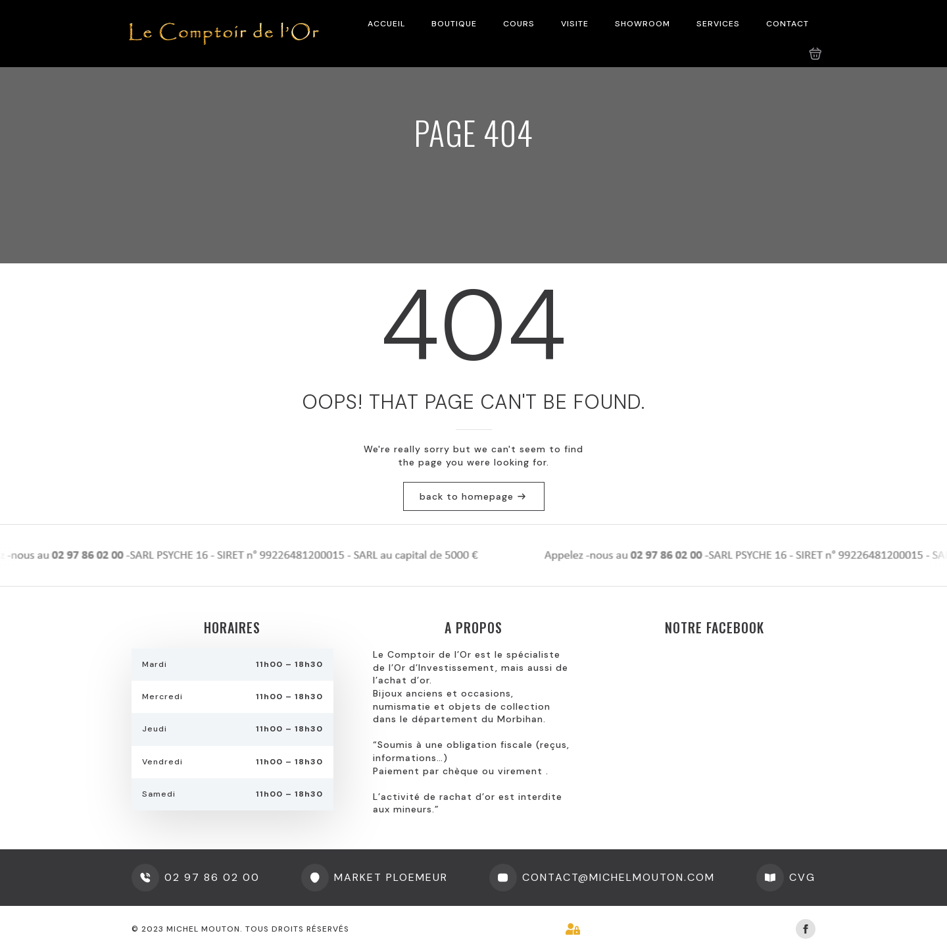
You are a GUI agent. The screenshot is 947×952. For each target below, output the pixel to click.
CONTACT (787, 23)
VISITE (575, 23)
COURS (519, 23)
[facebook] (805, 929)
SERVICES (718, 23)
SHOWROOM (642, 23)
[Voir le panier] (815, 54)
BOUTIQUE (454, 23)
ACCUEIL (386, 23)
